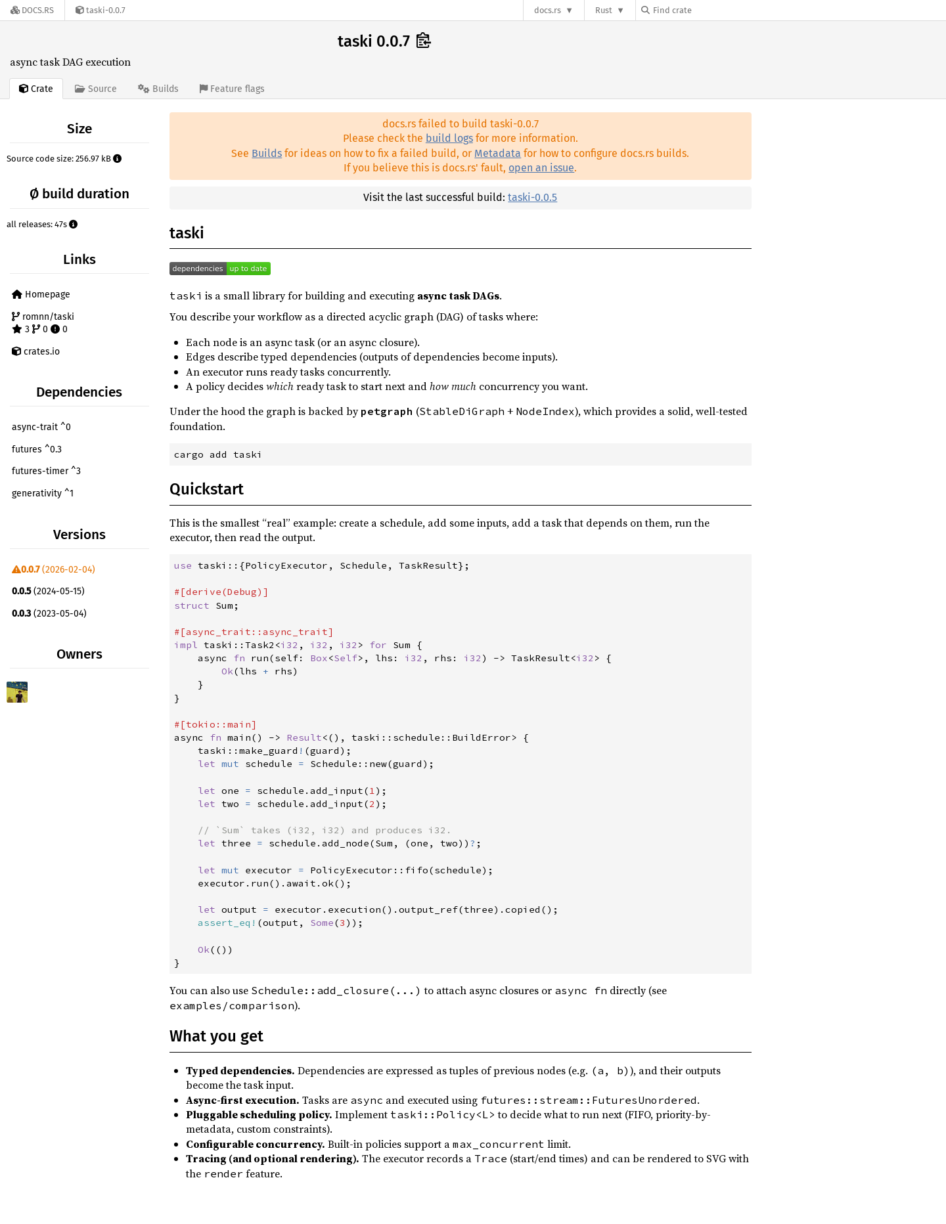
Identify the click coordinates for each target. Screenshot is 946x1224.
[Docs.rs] (32, 10)
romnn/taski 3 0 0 (43, 323)
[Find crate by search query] (707, 10)
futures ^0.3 (37, 449)
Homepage (41, 294)
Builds (267, 153)
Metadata (497, 153)
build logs (449, 138)
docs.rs (547, 10)
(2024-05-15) (48, 591)
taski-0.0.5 (532, 197)
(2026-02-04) (53, 569)
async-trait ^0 (41, 427)
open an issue (541, 168)
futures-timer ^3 (46, 471)
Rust (603, 10)
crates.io (36, 351)
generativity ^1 (43, 493)
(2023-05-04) (49, 613)
